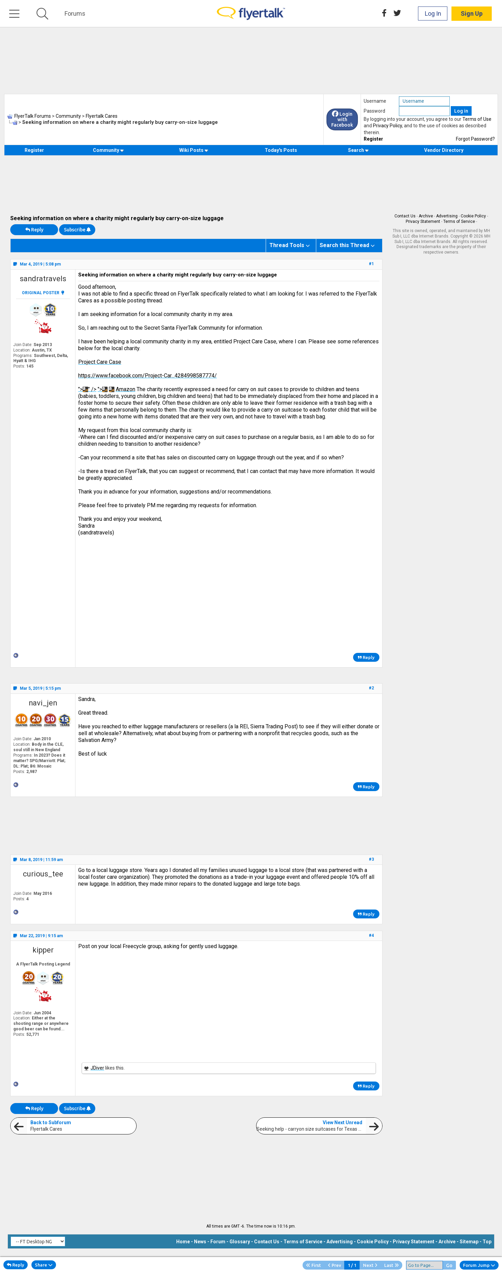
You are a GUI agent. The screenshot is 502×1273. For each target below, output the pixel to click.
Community (108, 150)
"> (103, 389)
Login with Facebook (342, 119)
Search (358, 150)
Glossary (239, 1241)
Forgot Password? (475, 139)
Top (487, 1241)
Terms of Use (476, 119)
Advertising (447, 216)
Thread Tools (286, 245)
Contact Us (405, 216)
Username (375, 101)
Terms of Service (459, 221)
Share (44, 1264)
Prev (334, 1265)
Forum (217, 1241)
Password (374, 111)
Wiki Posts (193, 150)
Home (183, 1241)
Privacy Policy (387, 125)
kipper (43, 950)
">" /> (87, 389)
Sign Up (472, 13)
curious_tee (43, 874)
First (313, 1265)
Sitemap (469, 1241)
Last (391, 1265)
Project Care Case (99, 362)
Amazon (125, 389)
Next (370, 1265)
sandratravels (43, 278)
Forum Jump (479, 1265)
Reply (34, 229)
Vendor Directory (443, 150)
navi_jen (43, 703)
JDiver (97, 1068)
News (200, 1241)
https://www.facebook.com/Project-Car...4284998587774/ (147, 375)
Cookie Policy (473, 216)
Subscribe (77, 229)
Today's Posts (281, 150)
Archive (426, 216)
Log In (433, 13)
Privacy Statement (423, 221)
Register (373, 139)
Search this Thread (344, 245)
